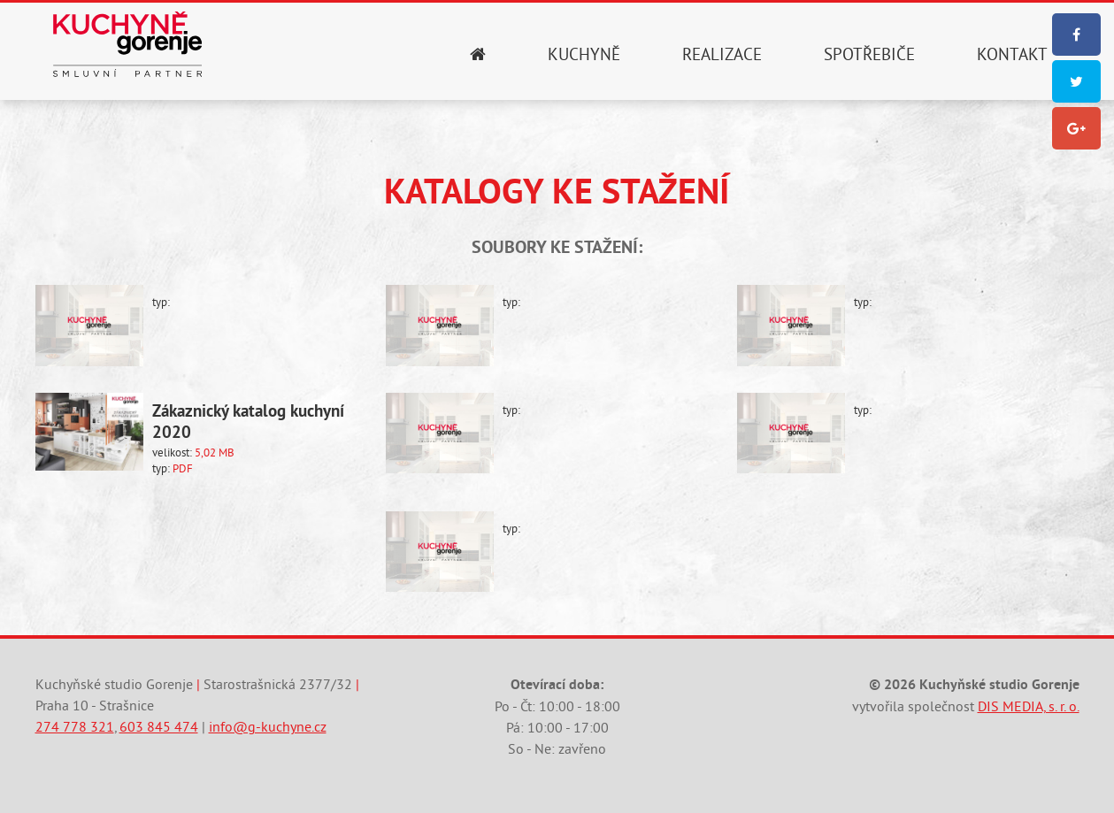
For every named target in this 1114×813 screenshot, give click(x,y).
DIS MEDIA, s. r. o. (1028, 707)
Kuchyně (584, 55)
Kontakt (1012, 55)
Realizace (722, 55)
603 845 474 (158, 727)
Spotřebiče (869, 55)
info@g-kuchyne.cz (268, 727)
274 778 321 (74, 727)
